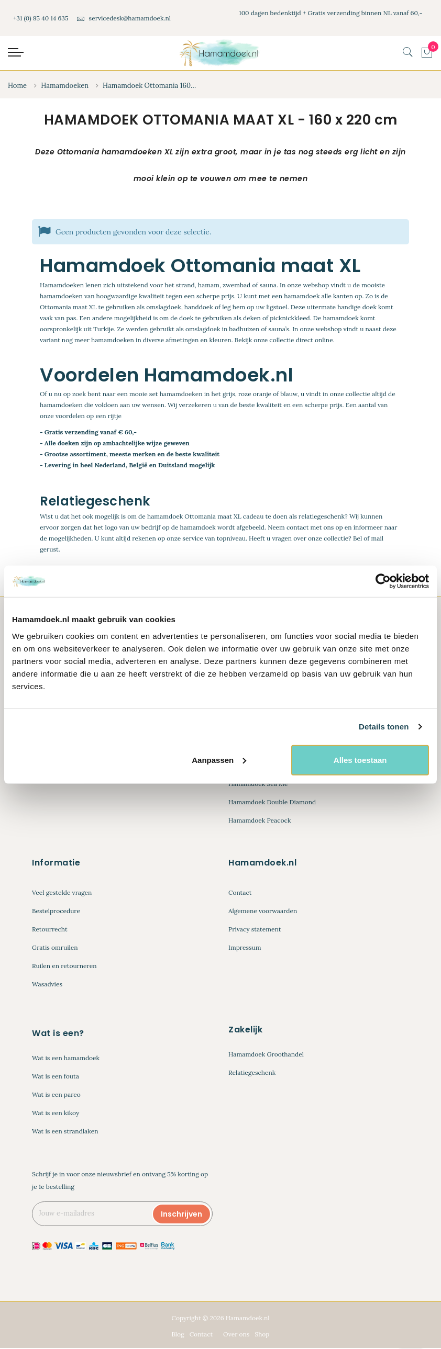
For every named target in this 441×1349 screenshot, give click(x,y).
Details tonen (384, 726)
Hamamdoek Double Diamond (272, 803)
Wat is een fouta (55, 1077)
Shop (262, 1335)
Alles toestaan (360, 759)
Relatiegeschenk (251, 1073)
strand (185, 285)
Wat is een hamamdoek (66, 1058)
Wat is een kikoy (55, 1113)
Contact (239, 893)
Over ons (236, 1335)
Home (17, 86)
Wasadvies (47, 985)
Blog (177, 1335)
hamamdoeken (181, 395)
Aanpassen (219, 759)
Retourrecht (50, 930)
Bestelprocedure (56, 912)
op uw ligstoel (267, 307)
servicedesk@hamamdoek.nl (123, 18)
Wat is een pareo (56, 1095)
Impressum (244, 948)
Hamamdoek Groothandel (266, 1055)
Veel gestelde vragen (62, 893)
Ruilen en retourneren (64, 967)
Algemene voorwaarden (262, 912)
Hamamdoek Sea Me (258, 785)
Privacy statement (254, 930)
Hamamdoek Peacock (259, 821)
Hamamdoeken (65, 86)
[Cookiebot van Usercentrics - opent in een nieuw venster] (383, 581)
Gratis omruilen (55, 948)
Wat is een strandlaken (65, 1132)
